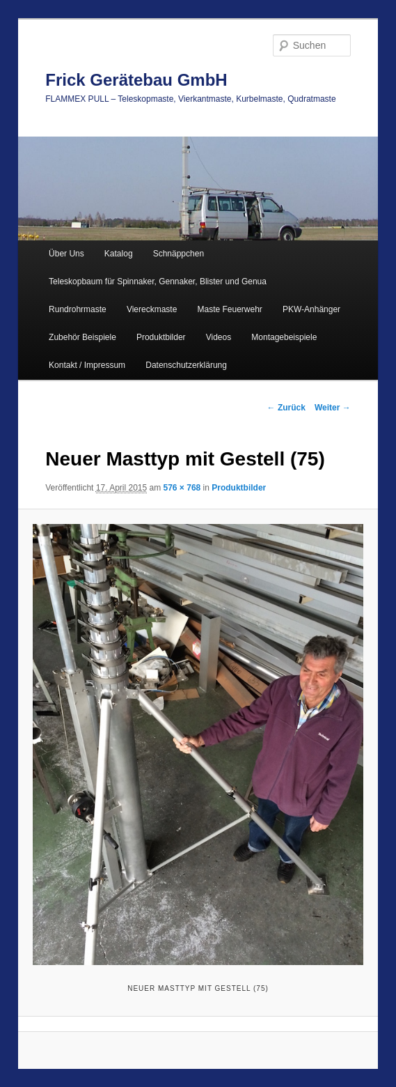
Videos (218, 337)
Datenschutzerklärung (186, 365)
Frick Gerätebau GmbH (136, 79)
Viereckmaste (152, 309)
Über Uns (66, 254)
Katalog (118, 254)
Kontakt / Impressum (87, 365)
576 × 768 (182, 488)
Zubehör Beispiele (82, 337)
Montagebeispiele (284, 337)
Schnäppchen (178, 254)
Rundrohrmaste (77, 309)
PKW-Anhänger (311, 309)
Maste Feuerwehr (229, 309)
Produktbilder (161, 337)
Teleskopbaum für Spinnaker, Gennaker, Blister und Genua (158, 281)
